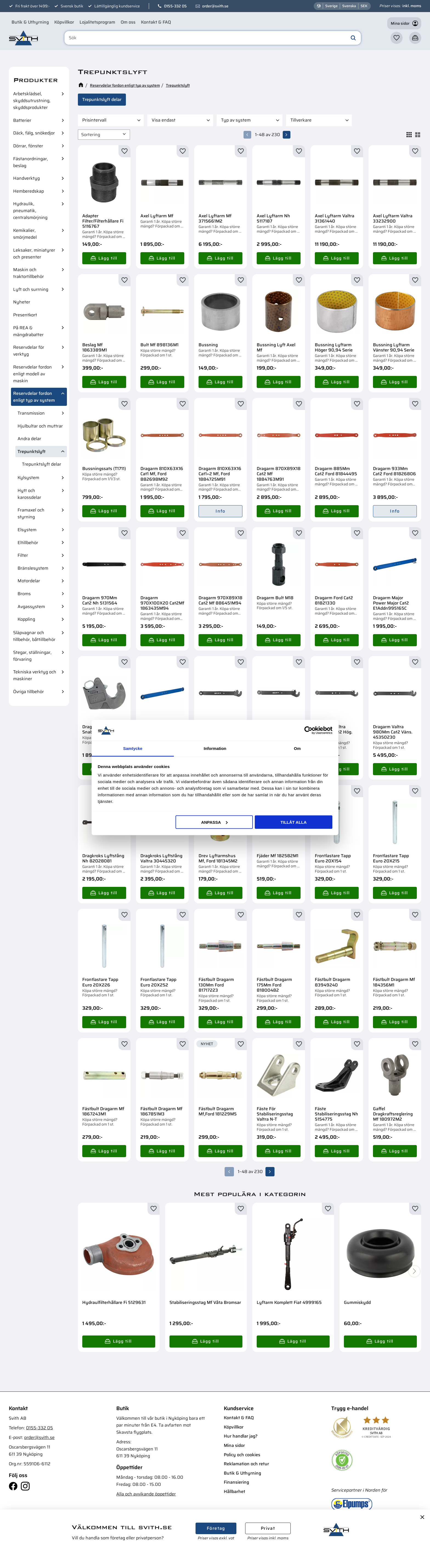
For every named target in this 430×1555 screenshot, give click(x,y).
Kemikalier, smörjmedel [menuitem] (25, 234)
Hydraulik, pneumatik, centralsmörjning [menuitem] (30, 210)
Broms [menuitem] (24, 593)
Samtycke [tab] (132, 748)
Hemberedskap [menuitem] (28, 191)
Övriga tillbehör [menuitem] (28, 691)
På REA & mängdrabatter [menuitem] (28, 331)
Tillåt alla (294, 822)
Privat (268, 1528)
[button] (397, 39)
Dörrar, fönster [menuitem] (28, 145)
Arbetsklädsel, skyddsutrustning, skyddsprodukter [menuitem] (31, 100)
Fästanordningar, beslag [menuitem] (30, 162)
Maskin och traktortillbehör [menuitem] (28, 273)
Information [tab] (215, 748)
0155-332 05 (175, 6)
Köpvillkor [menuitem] (64, 22)
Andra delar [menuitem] (29, 438)
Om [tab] (297, 748)
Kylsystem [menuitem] (28, 477)
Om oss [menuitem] (128, 22)
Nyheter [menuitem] (21, 302)
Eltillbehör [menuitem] (28, 542)
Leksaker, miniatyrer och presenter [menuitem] (34, 253)
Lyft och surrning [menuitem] (30, 289)
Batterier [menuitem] (22, 120)
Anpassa (214, 822)
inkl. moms (411, 6)
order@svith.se (215, 6)
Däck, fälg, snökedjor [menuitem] (34, 133)
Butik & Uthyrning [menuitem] (30, 22)
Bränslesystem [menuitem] (33, 568)
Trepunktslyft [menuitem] (32, 451)
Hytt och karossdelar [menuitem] (29, 494)
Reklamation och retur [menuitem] (246, 1462)
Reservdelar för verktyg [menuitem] (28, 351)
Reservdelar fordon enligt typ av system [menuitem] (34, 397)
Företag (216, 1528)
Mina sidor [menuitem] (234, 1443)
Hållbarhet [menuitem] (234, 1489)
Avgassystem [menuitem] (31, 606)
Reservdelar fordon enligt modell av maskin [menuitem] (32, 374)
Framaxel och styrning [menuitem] (31, 513)
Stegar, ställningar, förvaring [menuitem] (32, 656)
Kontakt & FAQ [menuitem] (156, 22)
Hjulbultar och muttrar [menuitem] (40, 426)
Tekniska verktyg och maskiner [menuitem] (34, 675)
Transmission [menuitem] (31, 413)
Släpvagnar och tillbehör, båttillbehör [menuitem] (34, 636)
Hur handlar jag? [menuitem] (241, 1434)
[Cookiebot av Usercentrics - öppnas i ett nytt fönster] (308, 730)
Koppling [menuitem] (26, 619)
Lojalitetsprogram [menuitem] (97, 22)
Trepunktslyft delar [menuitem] (41, 464)
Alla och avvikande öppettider (146, 1492)
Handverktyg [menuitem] (26, 178)
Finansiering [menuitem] (236, 1480)
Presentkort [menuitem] (25, 314)
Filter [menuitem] (23, 555)
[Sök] (353, 39)
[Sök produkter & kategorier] (216, 39)
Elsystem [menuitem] (27, 529)
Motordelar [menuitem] (29, 580)
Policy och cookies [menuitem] (242, 1453)
